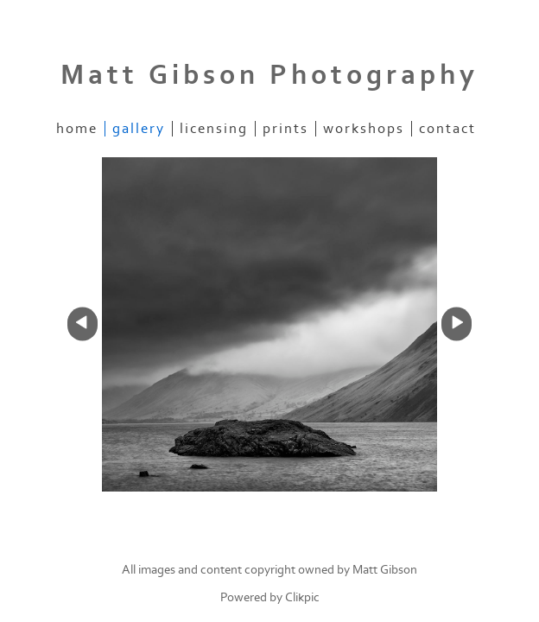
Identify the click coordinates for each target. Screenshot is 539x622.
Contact (447, 128)
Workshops (363, 128)
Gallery (138, 128)
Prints (285, 128)
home (77, 128)
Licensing (214, 128)
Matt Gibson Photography (269, 75)
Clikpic (302, 597)
